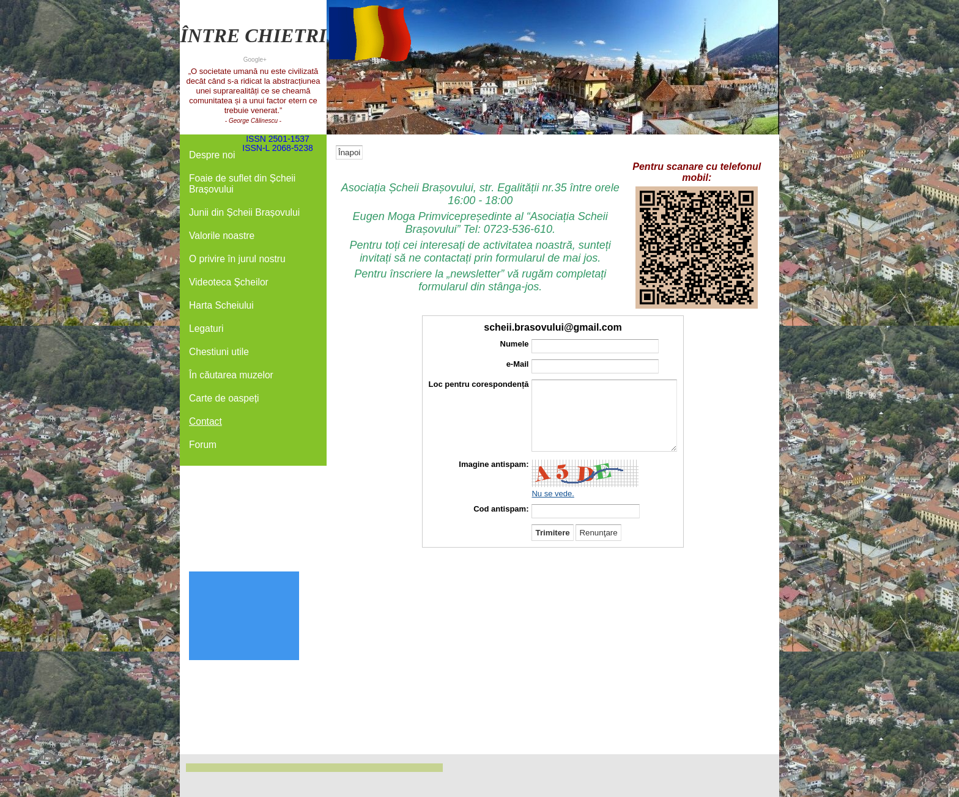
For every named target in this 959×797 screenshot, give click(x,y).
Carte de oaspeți (224, 398)
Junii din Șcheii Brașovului (244, 212)
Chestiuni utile (219, 352)
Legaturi (206, 328)
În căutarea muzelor (231, 375)
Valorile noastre (221, 235)
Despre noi (212, 155)
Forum (203, 444)
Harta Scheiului (221, 305)
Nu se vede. (552, 493)
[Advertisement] (253, 502)
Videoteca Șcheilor (228, 282)
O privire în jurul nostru (237, 259)
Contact (205, 421)
